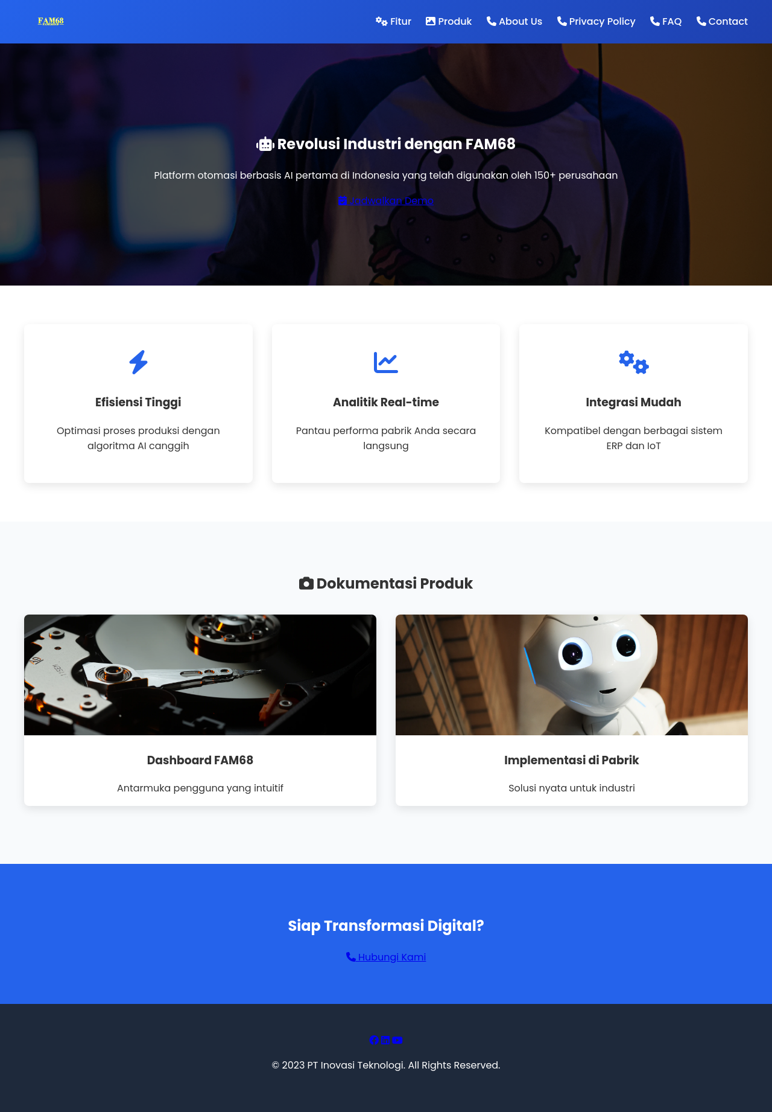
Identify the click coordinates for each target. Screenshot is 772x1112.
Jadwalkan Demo (386, 201)
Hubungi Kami (386, 957)
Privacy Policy (596, 21)
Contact (722, 21)
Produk (449, 21)
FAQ (666, 21)
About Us (514, 21)
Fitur (393, 21)
